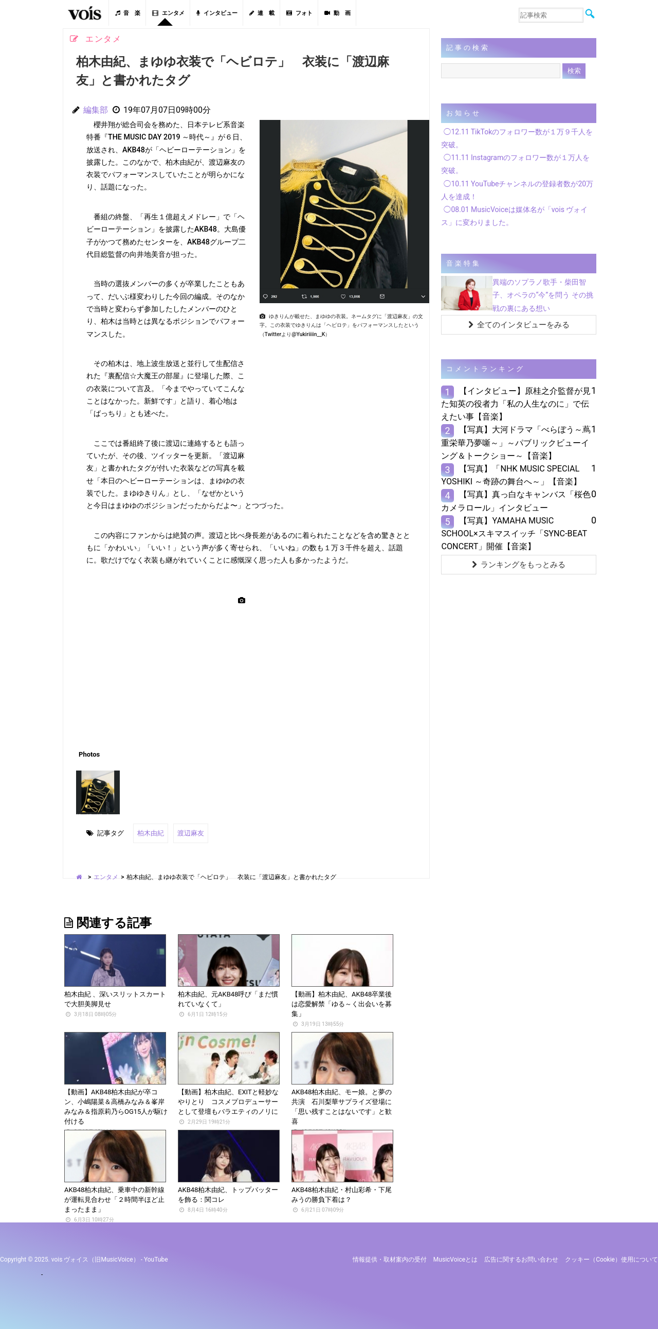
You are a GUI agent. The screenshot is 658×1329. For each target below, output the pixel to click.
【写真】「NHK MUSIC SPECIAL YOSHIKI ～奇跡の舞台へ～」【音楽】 (511, 475)
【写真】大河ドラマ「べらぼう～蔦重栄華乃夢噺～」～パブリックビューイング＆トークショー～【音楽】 (516, 442)
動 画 (337, 13)
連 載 (262, 13)
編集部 (95, 110)
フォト (299, 13)
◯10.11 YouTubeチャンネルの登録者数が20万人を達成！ (517, 190)
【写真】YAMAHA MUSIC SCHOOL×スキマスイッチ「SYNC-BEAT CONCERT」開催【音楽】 (514, 533)
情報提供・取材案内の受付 (390, 1259)
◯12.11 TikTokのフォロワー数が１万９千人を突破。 (517, 138)
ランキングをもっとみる (518, 564)
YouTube (156, 1259)
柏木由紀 (150, 833)
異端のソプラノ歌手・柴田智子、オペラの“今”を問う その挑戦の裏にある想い (542, 295)
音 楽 (127, 13)
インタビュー (216, 13)
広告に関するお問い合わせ (521, 1259)
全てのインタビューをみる (519, 324)
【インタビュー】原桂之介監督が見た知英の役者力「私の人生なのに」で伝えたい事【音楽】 (516, 404)
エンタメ (168, 13)
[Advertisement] (340, 414)
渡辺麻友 (190, 833)
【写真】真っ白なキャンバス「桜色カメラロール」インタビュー (516, 500)
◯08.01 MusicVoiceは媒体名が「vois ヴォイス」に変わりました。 (514, 215)
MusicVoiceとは (455, 1259)
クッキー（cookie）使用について (611, 1259)
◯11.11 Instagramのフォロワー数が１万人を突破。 (515, 163)
